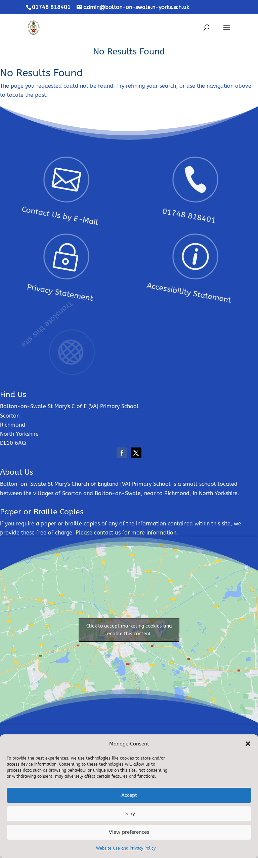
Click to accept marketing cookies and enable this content (129, 630)
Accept (129, 795)
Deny (129, 814)
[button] (248, 743)
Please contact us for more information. (127, 532)
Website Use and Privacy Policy (126, 848)
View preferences (129, 832)
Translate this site (60, 318)
